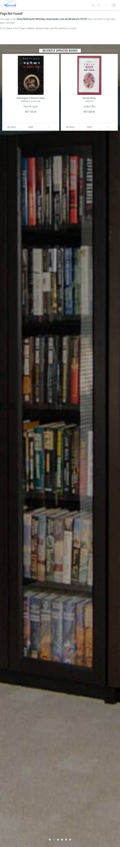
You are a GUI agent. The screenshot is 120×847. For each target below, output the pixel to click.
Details (12, 127)
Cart (31, 127)
